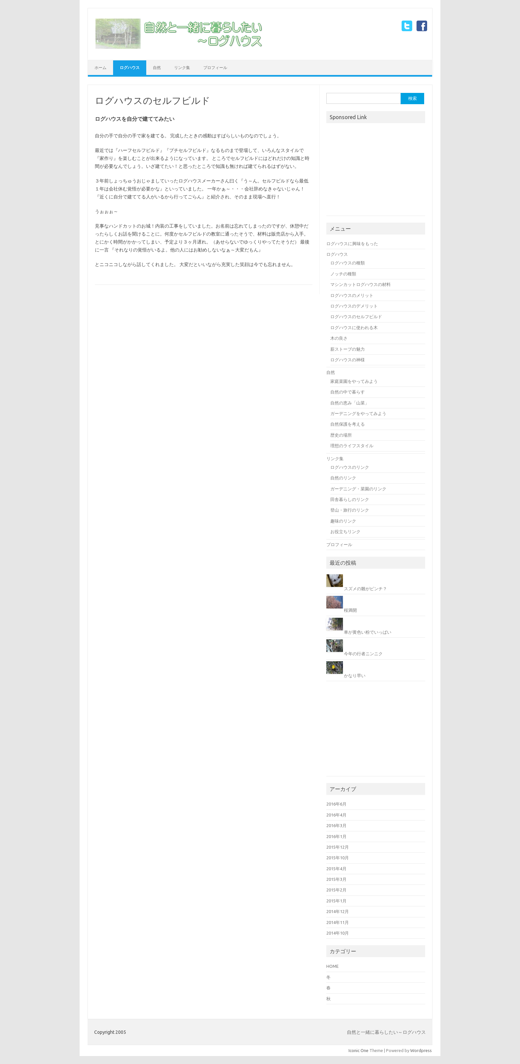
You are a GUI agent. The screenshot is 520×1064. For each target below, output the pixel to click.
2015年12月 (337, 847)
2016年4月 (336, 815)
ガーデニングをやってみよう (358, 413)
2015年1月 (336, 900)
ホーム (100, 67)
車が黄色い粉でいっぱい (367, 632)
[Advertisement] (376, 170)
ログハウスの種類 (347, 262)
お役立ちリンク (345, 531)
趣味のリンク (343, 521)
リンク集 (182, 67)
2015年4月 (336, 868)
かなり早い (354, 675)
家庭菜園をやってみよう (354, 381)
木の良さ (339, 338)
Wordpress (421, 1050)
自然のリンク (343, 477)
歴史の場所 (341, 435)
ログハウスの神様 (347, 359)
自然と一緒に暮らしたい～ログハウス (386, 1032)
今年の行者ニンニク (363, 653)
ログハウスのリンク (349, 467)
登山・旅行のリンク (349, 510)
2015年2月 (336, 889)
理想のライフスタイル (351, 445)
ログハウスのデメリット (354, 306)
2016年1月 (336, 836)
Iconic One (358, 1050)
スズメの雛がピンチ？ (365, 588)
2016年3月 (336, 825)
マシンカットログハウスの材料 (360, 284)
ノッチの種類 (343, 273)
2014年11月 (337, 922)
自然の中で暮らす (347, 392)
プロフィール (215, 67)
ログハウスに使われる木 (354, 327)
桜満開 (350, 610)
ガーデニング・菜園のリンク (358, 488)
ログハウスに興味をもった (352, 243)
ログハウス (130, 67)
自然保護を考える (347, 424)
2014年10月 (337, 933)
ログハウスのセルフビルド (356, 316)
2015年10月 (337, 857)
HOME (332, 966)
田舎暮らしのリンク (349, 499)
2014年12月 (337, 911)
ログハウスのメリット (351, 295)
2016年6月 (336, 804)
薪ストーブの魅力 (347, 349)
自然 (157, 67)
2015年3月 (336, 879)
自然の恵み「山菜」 (349, 402)
